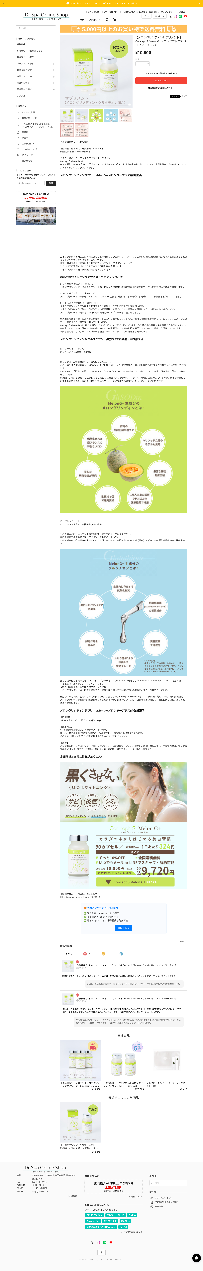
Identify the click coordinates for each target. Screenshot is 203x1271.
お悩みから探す (24, 70)
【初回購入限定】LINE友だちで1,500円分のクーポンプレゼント (148, 12)
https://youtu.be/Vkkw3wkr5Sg (75, 151)
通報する (183, 941)
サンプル (21, 96)
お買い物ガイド (110, 12)
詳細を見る (123, 928)
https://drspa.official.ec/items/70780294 (80, 897)
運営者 (182, 12)
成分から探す (23, 83)
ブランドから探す (25, 64)
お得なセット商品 (25, 57)
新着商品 (21, 44)
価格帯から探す (24, 89)
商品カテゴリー (24, 76)
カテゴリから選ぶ (90, 19)
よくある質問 (93, 12)
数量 (137, 59)
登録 (51, 183)
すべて (69, 954)
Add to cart (161, 80)
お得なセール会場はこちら (30, 51)
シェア (184, 96)
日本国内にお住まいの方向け (161, 88)
